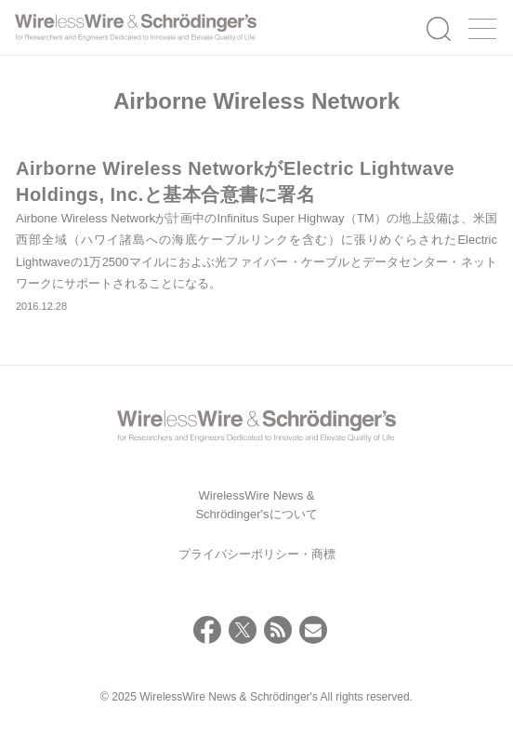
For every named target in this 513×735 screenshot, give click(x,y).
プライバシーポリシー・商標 (256, 554)
